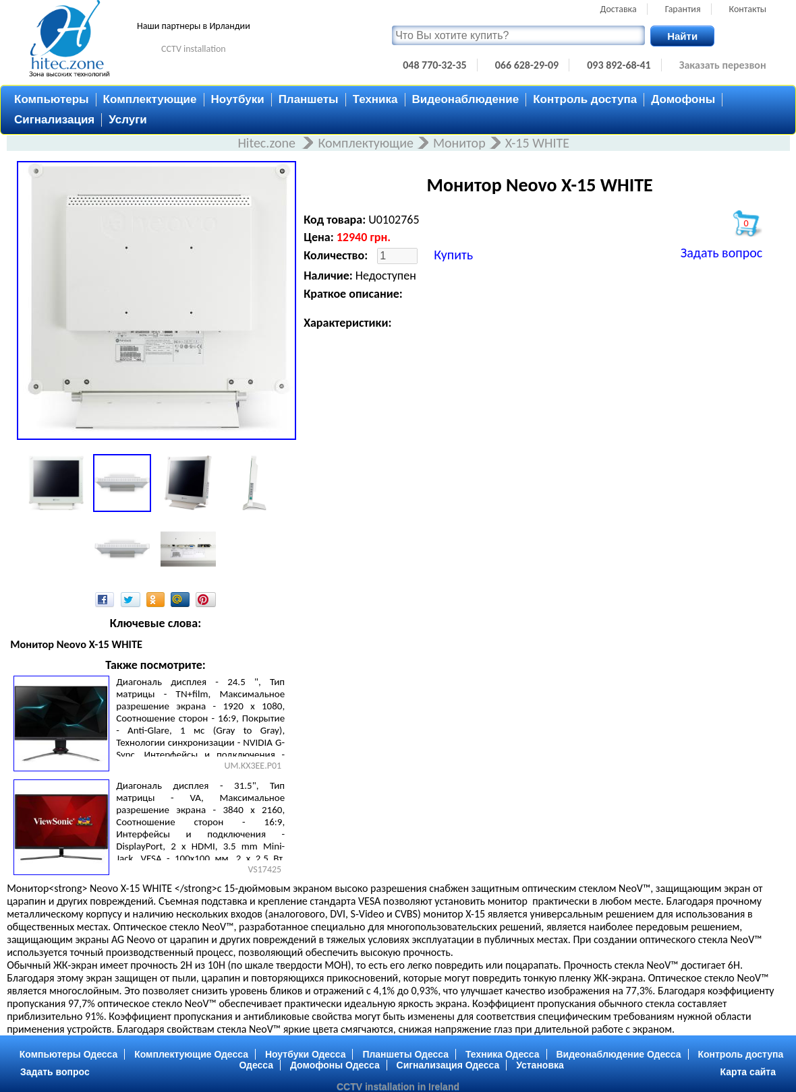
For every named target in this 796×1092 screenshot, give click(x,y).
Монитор (459, 143)
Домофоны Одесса (335, 1065)
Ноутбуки (237, 99)
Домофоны (683, 99)
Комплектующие (150, 99)
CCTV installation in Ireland (398, 1086)
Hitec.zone (267, 143)
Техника (375, 99)
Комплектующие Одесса (191, 1054)
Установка (540, 1065)
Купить (453, 255)
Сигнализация (54, 119)
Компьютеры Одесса (69, 1054)
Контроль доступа (585, 99)
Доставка (618, 9)
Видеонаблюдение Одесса (618, 1054)
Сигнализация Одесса (448, 1065)
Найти (682, 36)
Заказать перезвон (722, 65)
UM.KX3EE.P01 (252, 765)
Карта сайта (748, 1071)
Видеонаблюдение (465, 99)
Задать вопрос (721, 253)
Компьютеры (51, 99)
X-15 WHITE (537, 143)
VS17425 (264, 869)
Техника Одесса (502, 1054)
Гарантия (683, 9)
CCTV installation (193, 49)
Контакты (748, 9)
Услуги (128, 119)
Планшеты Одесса (405, 1054)
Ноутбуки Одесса (305, 1054)
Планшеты (309, 99)
